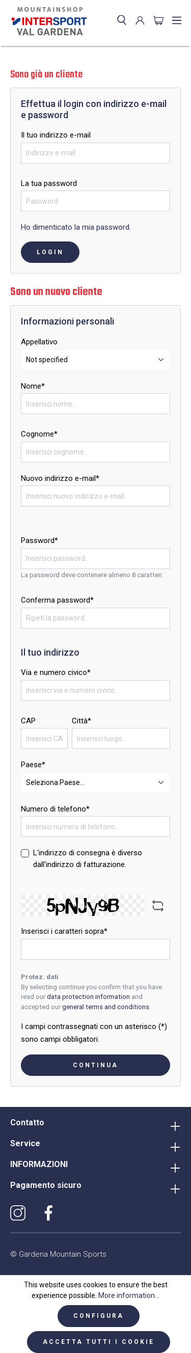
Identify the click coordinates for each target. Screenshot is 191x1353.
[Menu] (177, 20)
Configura (98, 1315)
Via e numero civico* (56, 672)
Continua (95, 1065)
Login (50, 252)
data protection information (88, 996)
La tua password (49, 183)
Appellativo (39, 341)
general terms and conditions (105, 1007)
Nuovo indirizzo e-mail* (60, 478)
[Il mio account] (140, 20)
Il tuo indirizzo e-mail (56, 135)
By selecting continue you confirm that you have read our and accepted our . (91, 997)
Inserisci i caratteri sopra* (64, 931)
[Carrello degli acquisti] (158, 20)
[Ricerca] (122, 20)
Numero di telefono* (55, 809)
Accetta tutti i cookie (98, 1341)
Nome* (33, 386)
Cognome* (39, 434)
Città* (81, 720)
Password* (39, 540)
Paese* (33, 764)
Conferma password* (57, 600)
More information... (128, 1295)
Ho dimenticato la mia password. (76, 227)
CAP (28, 720)
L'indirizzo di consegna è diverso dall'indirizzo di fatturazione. (87, 858)
